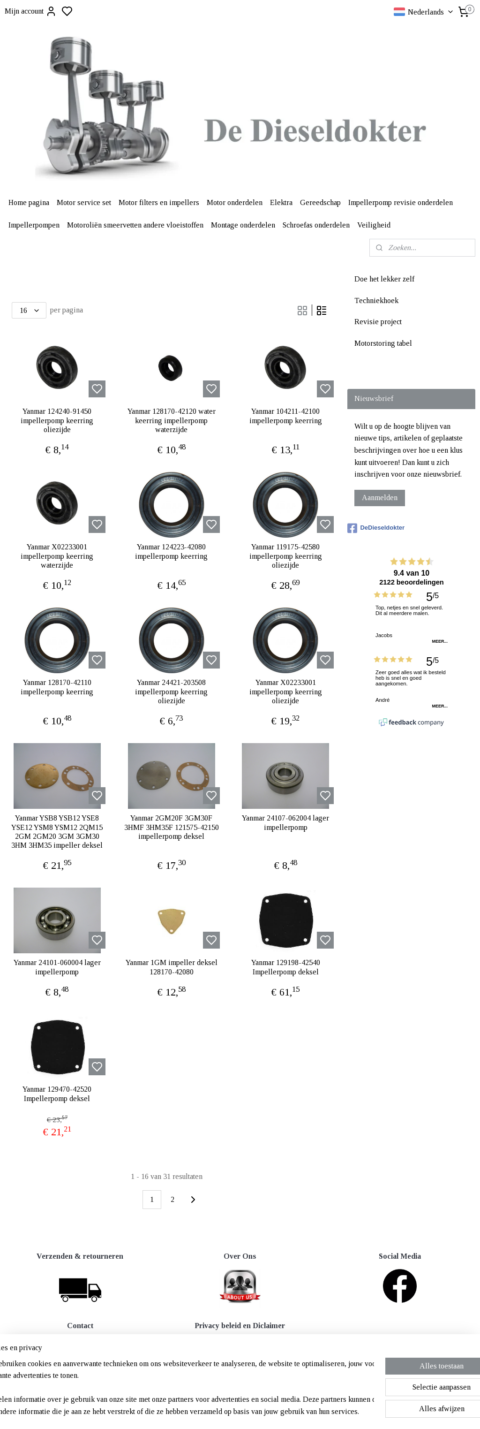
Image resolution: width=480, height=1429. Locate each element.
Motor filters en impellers (159, 202)
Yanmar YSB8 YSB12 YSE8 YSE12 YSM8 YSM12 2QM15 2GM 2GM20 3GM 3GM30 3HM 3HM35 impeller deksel (57, 831)
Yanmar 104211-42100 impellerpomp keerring (285, 415)
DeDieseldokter (376, 528)
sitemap (270, 1411)
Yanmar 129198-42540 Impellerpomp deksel (285, 966)
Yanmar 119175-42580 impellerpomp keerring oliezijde (285, 556)
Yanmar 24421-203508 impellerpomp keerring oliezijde (171, 691)
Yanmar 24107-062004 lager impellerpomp (285, 822)
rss (285, 1411)
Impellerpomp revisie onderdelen (400, 202)
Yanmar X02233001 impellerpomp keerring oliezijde (285, 691)
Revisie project (378, 322)
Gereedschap (320, 202)
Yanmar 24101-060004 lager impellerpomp (57, 966)
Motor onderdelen (234, 202)
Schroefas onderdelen (316, 225)
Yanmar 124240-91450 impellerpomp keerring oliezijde (57, 420)
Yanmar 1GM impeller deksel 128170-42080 (172, 966)
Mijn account (31, 11)
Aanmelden (380, 498)
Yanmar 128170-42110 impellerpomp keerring (57, 686)
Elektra (281, 202)
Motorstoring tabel (383, 343)
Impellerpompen (34, 225)
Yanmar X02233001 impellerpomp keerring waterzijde (57, 556)
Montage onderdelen (243, 225)
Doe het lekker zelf (384, 279)
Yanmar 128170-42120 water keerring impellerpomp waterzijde (172, 420)
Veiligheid (373, 225)
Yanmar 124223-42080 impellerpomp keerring (171, 551)
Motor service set (84, 202)
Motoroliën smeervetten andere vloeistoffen (135, 225)
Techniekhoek (376, 300)
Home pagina (28, 202)
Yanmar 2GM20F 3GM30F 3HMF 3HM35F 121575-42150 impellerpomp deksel (171, 827)
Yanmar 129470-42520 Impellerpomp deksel (56, 1093)
